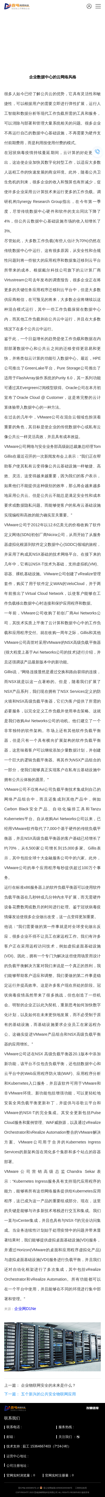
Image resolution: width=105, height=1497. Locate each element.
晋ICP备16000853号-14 (28, 1488)
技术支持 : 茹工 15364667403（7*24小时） (38, 1446)
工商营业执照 (81, 1488)
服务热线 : (66, 1427)
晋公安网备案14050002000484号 (58, 1488)
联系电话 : (14, 1427)
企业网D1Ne (25, 1308)
